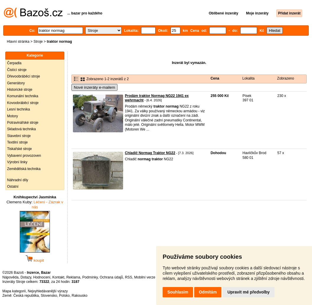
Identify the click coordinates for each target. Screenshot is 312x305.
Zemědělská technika (23, 169)
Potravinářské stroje (22, 123)
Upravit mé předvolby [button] (248, 292)
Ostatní (13, 186)
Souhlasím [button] (177, 292)
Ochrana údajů (111, 277)
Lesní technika (18, 109)
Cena (214, 78)
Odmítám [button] (208, 292)
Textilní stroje (17, 142)
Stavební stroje (19, 136)
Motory (12, 116)
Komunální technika (22, 96)
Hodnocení (41, 277)
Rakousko (79, 296)
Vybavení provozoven (24, 156)
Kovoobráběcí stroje (23, 103)
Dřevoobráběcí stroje (23, 76)
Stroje (38, 41)
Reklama (73, 277)
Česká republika (26, 296)
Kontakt (58, 277)
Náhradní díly (17, 180)
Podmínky (90, 277)
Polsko (64, 296)
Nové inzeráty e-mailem (94, 87)
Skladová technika (21, 129)
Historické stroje (19, 90)
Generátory (16, 83)
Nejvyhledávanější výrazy (48, 291)
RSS (128, 277)
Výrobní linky (17, 162)
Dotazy (25, 277)
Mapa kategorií (14, 291)
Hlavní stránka (18, 41)
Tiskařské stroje (19, 149)
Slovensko (49, 296)
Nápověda (10, 277)
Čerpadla (14, 63)
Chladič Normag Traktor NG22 (150, 153)
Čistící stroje (17, 70)
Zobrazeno (285, 78)
